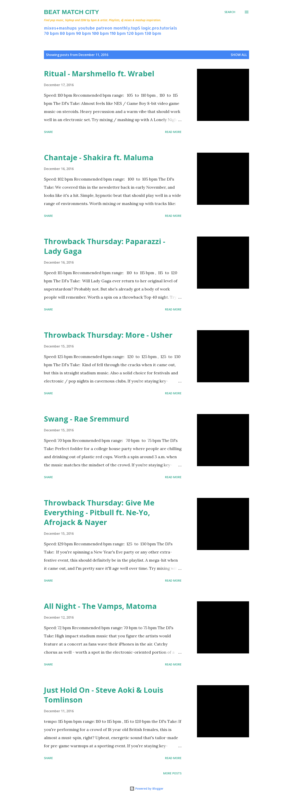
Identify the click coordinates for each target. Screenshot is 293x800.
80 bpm (67, 33)
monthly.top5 (126, 28)
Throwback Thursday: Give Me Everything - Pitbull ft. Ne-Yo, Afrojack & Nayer (99, 512)
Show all (239, 55)
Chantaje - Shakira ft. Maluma (98, 157)
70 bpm (51, 33)
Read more (173, 132)
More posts (172, 773)
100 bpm (100, 33)
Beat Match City (71, 12)
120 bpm (135, 33)
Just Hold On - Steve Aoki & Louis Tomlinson (103, 695)
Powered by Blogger (146, 788)
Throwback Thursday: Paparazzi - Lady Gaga (104, 246)
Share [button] (48, 132)
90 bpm (83, 33)
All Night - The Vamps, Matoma (100, 606)
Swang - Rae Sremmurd (86, 419)
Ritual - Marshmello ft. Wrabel (99, 74)
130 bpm (153, 33)
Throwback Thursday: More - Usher (108, 335)
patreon (104, 28)
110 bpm (118, 33)
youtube (86, 28)
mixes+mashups (60, 28)
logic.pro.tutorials (159, 28)
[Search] (229, 12)
